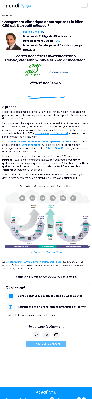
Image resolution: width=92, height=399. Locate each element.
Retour (7, 15)
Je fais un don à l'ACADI (46, 344)
